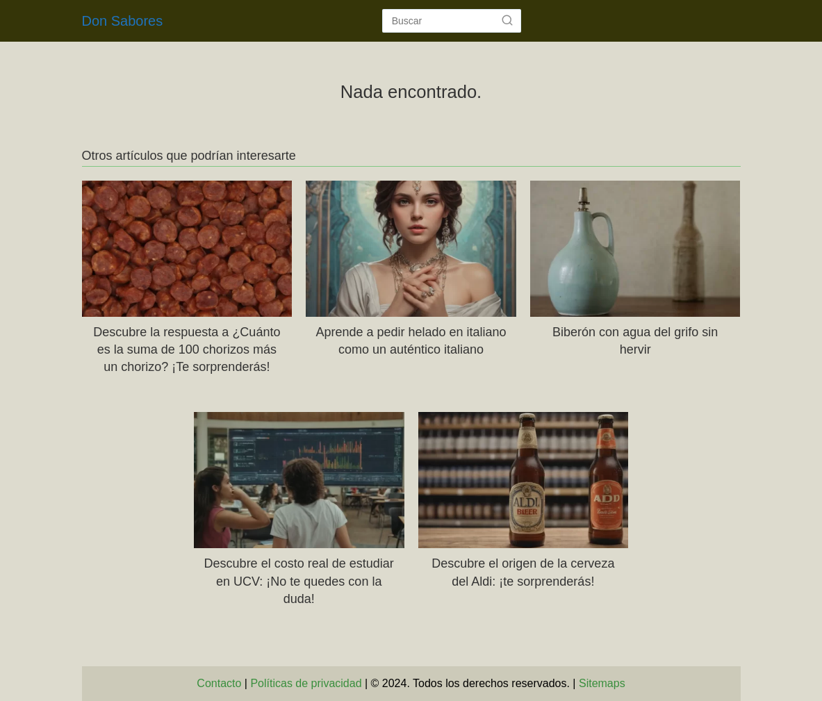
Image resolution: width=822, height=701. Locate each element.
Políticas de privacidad (305, 683)
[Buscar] (507, 20)
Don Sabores (122, 20)
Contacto (219, 683)
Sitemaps (602, 683)
